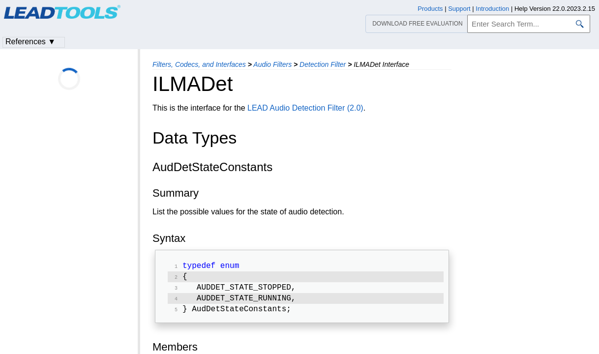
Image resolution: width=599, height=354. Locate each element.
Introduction (492, 8)
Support (459, 8)
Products (430, 8)
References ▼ (30, 41)
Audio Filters (272, 64)
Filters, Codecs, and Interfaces (199, 64)
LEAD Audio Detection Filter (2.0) (305, 108)
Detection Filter (323, 64)
